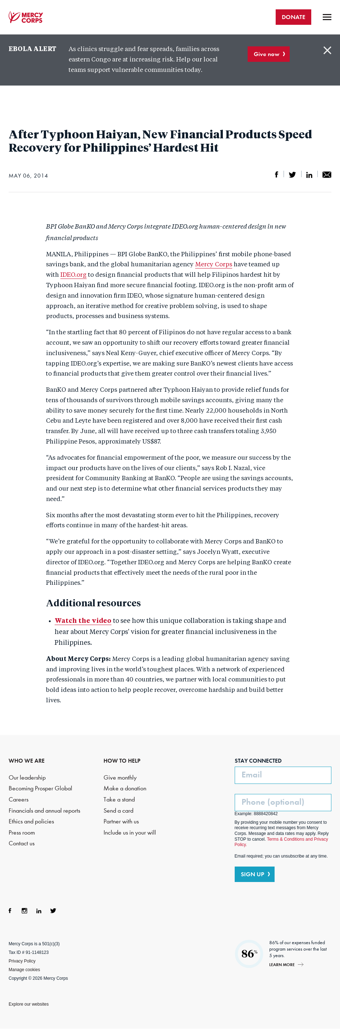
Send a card (118, 810)
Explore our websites (29, 1004)
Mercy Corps (26, 17)
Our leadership (27, 777)
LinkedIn (39, 911)
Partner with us (121, 821)
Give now (266, 54)
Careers (18, 799)
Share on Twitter (292, 174)
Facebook (10, 911)
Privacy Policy (22, 961)
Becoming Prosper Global (40, 788)
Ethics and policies (31, 821)
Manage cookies (24, 969)
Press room (22, 832)
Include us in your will (130, 832)
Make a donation (125, 788)
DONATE (293, 16)
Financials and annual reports (44, 810)
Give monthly (120, 777)
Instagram (24, 911)
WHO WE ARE (27, 760)
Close (327, 50)
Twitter (53, 911)
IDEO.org (73, 275)
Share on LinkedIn (309, 174)
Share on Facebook (277, 174)
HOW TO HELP (122, 760)
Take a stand (119, 799)
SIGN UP (252, 874)
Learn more (282, 964)
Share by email (326, 174)
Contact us (22, 843)
